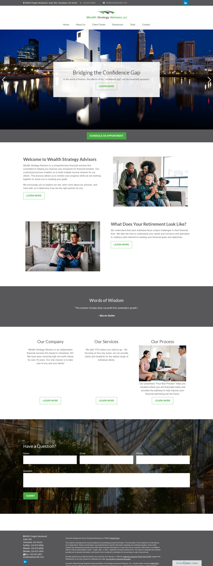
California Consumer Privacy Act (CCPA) (137, 556)
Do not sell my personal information (118, 559)
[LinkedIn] (185, 3)
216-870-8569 (87, 3)
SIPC (157, 563)
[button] (66, 25)
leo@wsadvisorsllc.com (115, 3)
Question (27, 471)
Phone (139, 453)
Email (82, 453)
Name (26, 453)
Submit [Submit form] (30, 496)
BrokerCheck (115, 538)
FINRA (152, 563)
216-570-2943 (37, 551)
